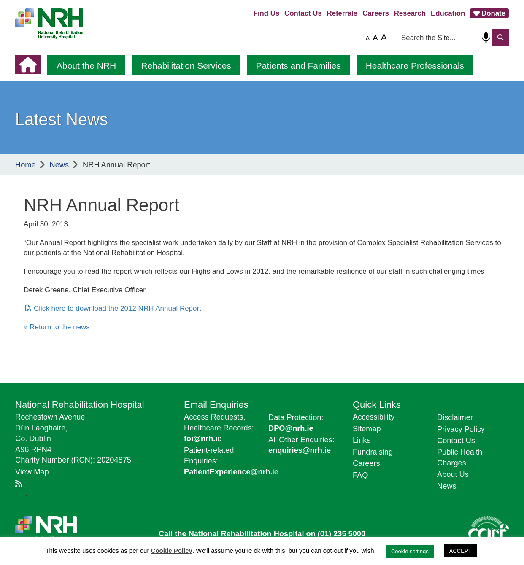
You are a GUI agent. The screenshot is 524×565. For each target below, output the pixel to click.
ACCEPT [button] (460, 551)
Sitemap (367, 429)
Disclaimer (455, 417)
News (59, 165)
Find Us (267, 13)
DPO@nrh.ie (290, 428)
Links (361, 440)
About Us (453, 474)
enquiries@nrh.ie (299, 450)
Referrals (342, 13)
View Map (32, 472)
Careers (375, 13)
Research (410, 13)
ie (231, 472)
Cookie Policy (171, 550)
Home (25, 165)
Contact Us (303, 13)
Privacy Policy (461, 429)
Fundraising (373, 452)
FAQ (360, 475)
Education (448, 13)
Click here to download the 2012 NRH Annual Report (117, 308)
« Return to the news (57, 327)
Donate (493, 13)
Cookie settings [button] (410, 551)
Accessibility (373, 417)
